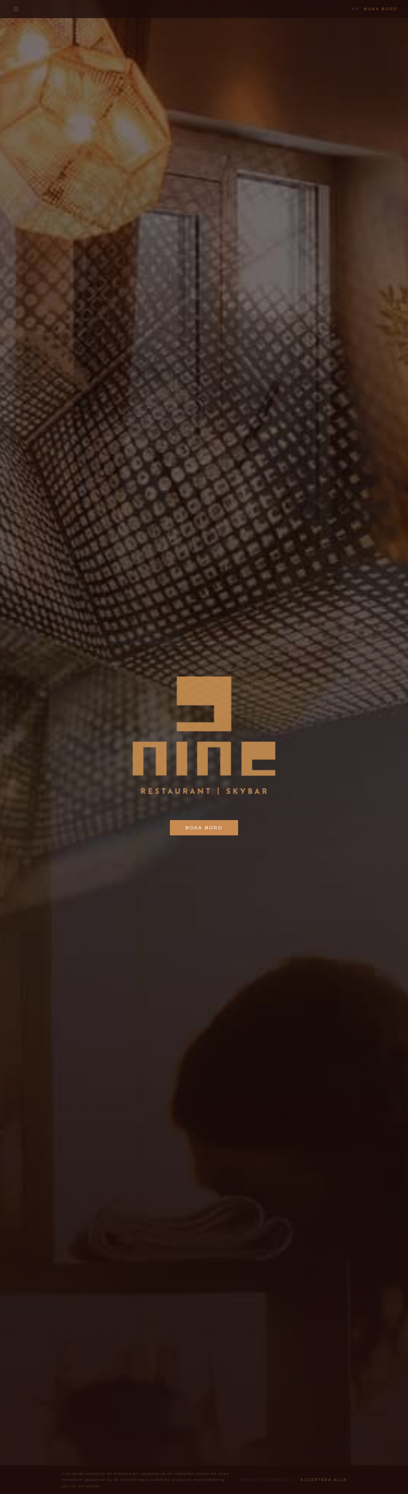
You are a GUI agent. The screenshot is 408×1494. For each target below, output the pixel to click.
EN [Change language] (355, 8)
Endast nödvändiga (267, 1479)
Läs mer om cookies (80, 1485)
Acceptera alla (323, 1479)
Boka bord (381, 8)
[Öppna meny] (16, 9)
